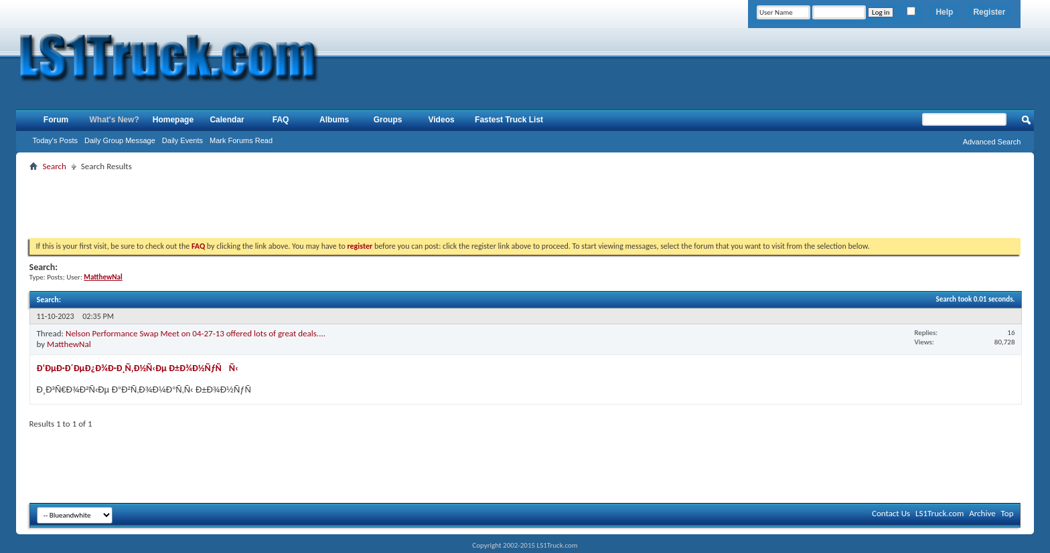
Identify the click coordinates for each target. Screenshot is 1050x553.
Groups (388, 119)
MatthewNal (69, 344)
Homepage (173, 119)
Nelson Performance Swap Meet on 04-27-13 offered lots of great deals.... (195, 333)
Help (944, 12)
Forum (56, 119)
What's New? (114, 119)
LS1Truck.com (939, 513)
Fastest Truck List (509, 119)
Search (54, 166)
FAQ (281, 119)
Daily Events (182, 140)
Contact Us (891, 513)
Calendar (227, 119)
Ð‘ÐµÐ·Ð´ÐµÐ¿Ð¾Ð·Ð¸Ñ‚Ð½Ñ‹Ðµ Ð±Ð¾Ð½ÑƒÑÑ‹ (137, 368)
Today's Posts (55, 140)
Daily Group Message (119, 140)
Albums (334, 119)
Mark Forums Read (241, 140)
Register (989, 12)
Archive (982, 513)
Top (1007, 513)
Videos (442, 119)
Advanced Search (992, 142)
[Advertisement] (525, 205)
